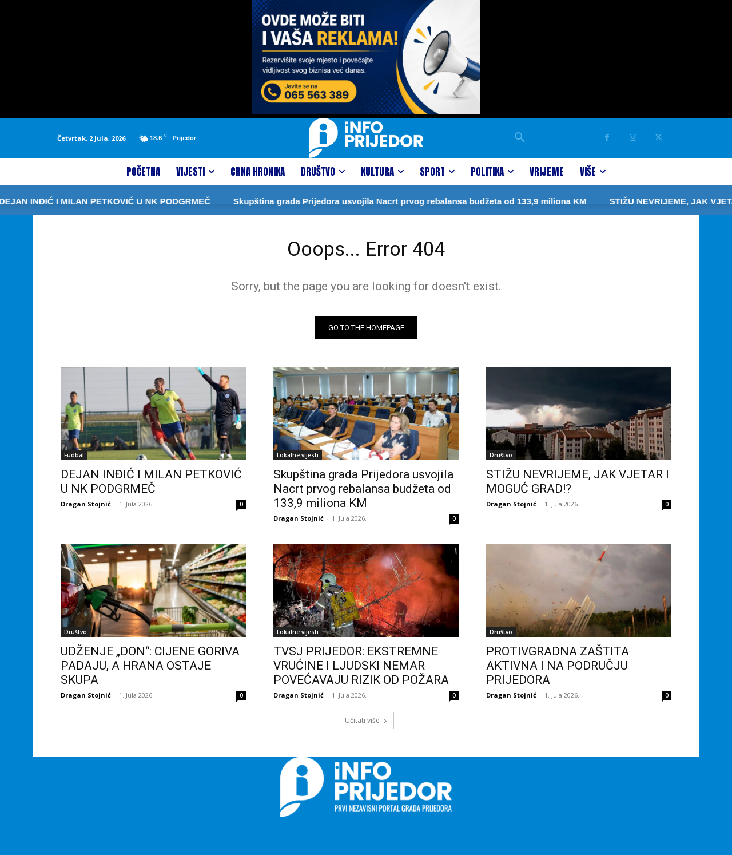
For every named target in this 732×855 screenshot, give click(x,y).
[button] (520, 138)
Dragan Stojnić (86, 508)
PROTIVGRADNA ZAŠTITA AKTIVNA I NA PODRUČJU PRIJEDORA (557, 670)
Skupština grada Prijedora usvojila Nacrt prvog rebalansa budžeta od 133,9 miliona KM (367, 201)
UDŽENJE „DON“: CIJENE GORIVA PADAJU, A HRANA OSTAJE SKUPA (150, 670)
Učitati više (366, 725)
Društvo (501, 460)
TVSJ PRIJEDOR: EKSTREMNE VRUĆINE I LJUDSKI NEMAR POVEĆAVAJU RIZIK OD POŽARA (361, 670)
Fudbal (74, 460)
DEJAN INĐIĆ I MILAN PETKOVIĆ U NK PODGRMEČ (151, 486)
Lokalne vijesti (298, 460)
